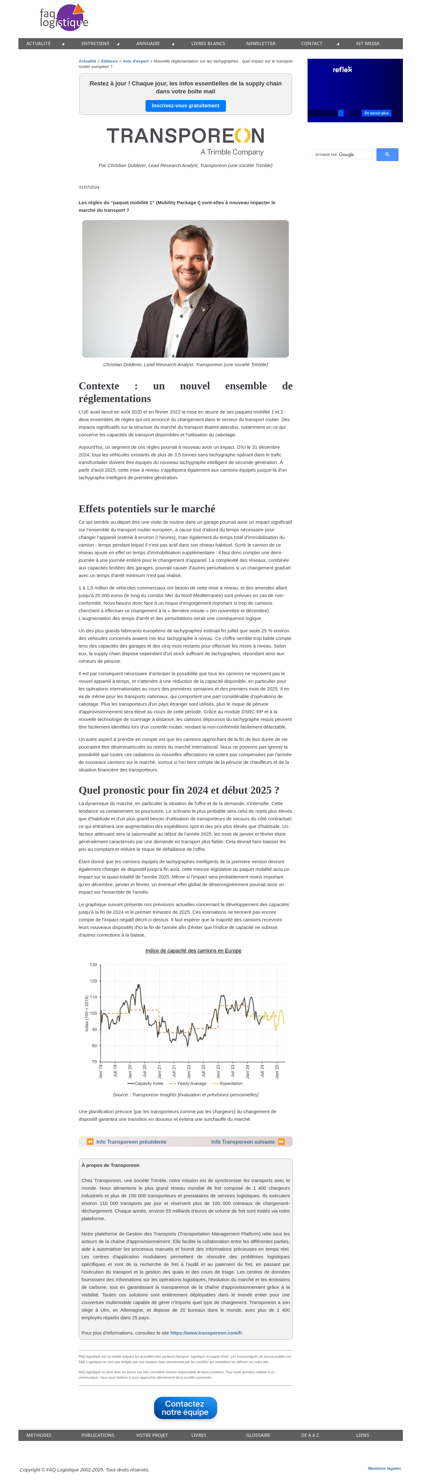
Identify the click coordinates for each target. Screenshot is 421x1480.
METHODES (38, 1435)
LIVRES (198, 1435)
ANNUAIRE (148, 43)
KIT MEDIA (367, 43)
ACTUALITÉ (38, 43)
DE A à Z (310, 1435)
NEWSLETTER (260, 43)
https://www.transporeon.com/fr (206, 1332)
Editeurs (109, 61)
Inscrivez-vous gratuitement (186, 105)
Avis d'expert (135, 61)
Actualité (87, 61)
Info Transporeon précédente (131, 1142)
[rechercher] (341, 155)
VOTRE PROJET (152, 1435)
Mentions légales (384, 1468)
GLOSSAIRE (258, 1435)
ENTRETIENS (95, 43)
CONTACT (312, 43)
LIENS (362, 1435)
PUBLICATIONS (97, 1435)
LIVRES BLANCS (208, 43)
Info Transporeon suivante (243, 1142)
